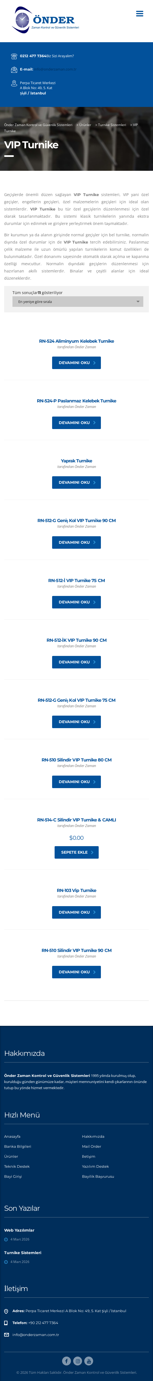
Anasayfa (12, 1136)
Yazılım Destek (95, 1166)
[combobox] (77, 301)
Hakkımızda (93, 1136)
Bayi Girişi (13, 1176)
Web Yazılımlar (19, 1230)
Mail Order (91, 1146)
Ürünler (11, 1156)
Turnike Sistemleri (22, 1252)
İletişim (88, 1156)
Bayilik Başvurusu (98, 1176)
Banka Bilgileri (17, 1146)
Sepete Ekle (77, 852)
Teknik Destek (17, 1166)
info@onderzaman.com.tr (55, 69)
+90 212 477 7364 (43, 1322)
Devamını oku (77, 362)
